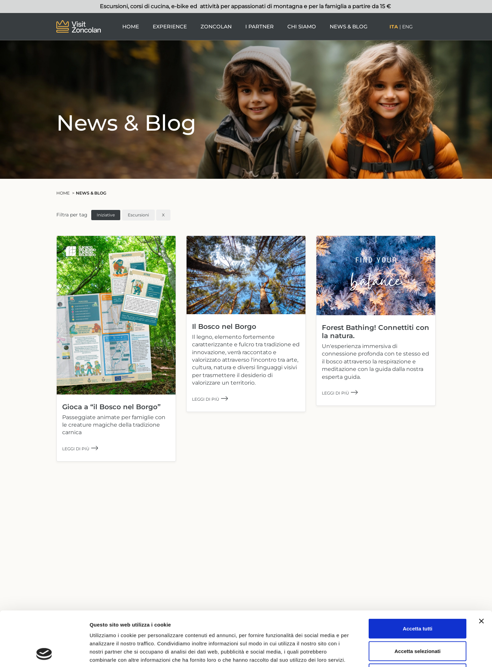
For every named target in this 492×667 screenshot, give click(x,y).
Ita (394, 27)
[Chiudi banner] (481, 570)
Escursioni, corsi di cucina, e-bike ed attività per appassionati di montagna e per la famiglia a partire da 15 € (246, 6)
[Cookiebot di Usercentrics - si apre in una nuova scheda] (44, 654)
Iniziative (106, 214)
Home (130, 26)
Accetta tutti (418, 577)
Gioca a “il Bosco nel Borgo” (111, 407)
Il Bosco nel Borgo (224, 326)
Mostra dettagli (359, 653)
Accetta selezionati (417, 600)
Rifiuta (418, 622)
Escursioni (138, 214)
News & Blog (349, 26)
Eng (407, 27)
